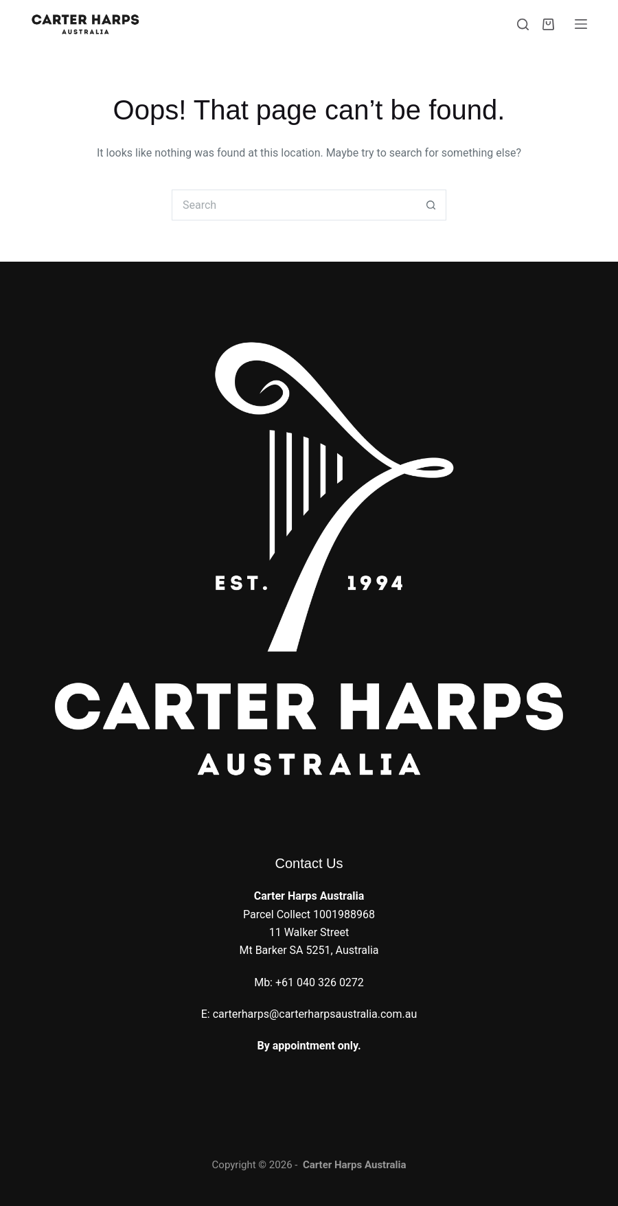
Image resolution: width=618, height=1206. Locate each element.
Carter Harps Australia (355, 1165)
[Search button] (430, 205)
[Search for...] (293, 205)
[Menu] (581, 24)
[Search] (523, 24)
